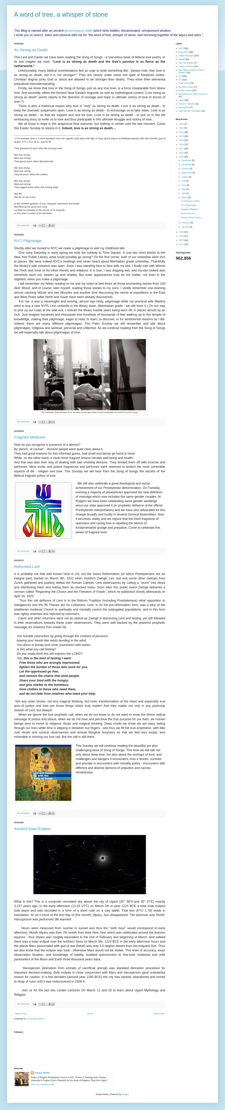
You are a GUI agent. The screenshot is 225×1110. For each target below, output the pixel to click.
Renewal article (185, 87)
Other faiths (183, 83)
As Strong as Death (31, 50)
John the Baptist (186, 63)
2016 (181, 153)
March (185, 197)
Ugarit (181, 100)
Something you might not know (192, 94)
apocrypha (183, 107)
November (187, 164)
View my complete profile (42, 1084)
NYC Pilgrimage (28, 241)
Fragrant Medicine (29, 437)
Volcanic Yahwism (186, 104)
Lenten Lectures (186, 66)
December (187, 160)
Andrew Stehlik (42, 1073)
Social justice (184, 90)
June (184, 185)
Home (90, 1013)
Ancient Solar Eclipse (32, 829)
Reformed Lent (27, 566)
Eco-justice (183, 52)
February (186, 222)
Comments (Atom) (35, 1019)
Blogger (125, 1094)
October (186, 168)
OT (179, 80)
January (186, 227)
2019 (181, 140)
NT (179, 76)
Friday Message (185, 55)
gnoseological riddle (78, 30)
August (185, 177)
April (184, 193)
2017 (181, 148)
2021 (181, 132)
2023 (181, 124)
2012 (181, 240)
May (184, 189)
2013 (181, 236)
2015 (181, 157)
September (187, 172)
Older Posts (158, 1013)
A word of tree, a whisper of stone (61, 14)
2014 (181, 232)
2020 (181, 136)
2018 (181, 144)
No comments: (23, 225)
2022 (181, 128)
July (184, 181)
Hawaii (181, 59)
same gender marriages (189, 111)
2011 (181, 244)
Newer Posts (21, 1013)
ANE (180, 48)
